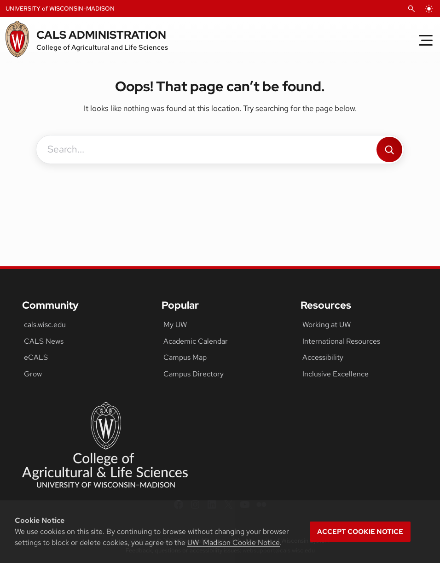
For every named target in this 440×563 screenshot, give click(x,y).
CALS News (44, 341)
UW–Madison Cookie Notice (233, 542)
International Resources (341, 341)
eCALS (36, 357)
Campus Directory (193, 374)
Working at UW (326, 324)
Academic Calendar (195, 341)
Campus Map (185, 357)
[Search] (389, 149)
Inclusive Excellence (335, 374)
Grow (33, 374)
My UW (175, 324)
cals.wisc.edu (45, 324)
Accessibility (322, 357)
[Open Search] (411, 8)
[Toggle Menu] (426, 40)
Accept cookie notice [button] (360, 531)
